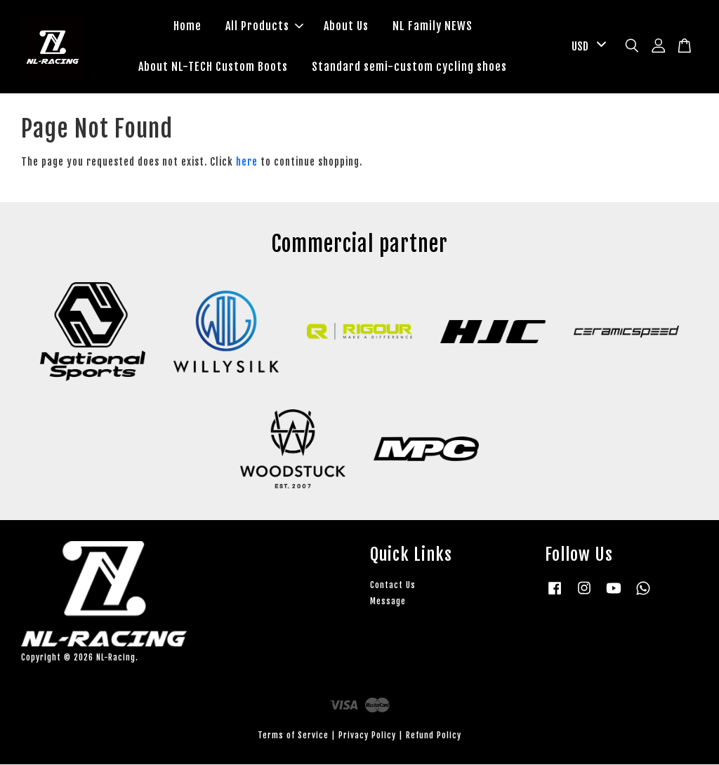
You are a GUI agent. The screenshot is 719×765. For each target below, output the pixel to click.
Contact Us (393, 585)
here (247, 162)
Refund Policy (433, 736)
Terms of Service (293, 736)
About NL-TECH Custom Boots (213, 67)
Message (388, 602)
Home (187, 27)
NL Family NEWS (433, 27)
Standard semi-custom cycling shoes (409, 67)
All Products (264, 27)
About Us (346, 27)
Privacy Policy (367, 736)
